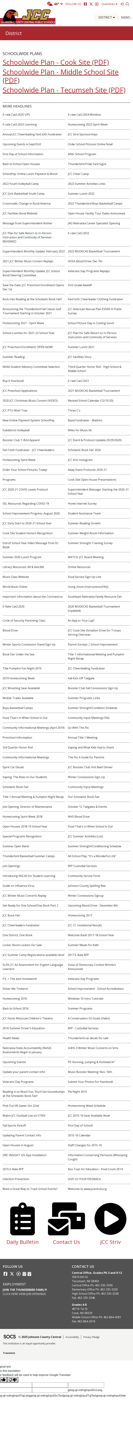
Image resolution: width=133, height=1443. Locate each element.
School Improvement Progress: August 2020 (31, 513)
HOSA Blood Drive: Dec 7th (85, 261)
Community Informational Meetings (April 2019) (34, 728)
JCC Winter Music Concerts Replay (24, 896)
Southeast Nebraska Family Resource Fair (95, 597)
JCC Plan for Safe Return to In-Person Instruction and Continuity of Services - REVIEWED (28, 237)
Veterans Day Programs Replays (89, 271)
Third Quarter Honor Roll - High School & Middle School (94, 369)
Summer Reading (14, 357)
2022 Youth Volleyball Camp (21, 184)
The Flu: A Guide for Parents (86, 757)
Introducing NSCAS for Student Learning (29, 876)
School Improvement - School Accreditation (96, 989)
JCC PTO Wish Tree (15, 410)
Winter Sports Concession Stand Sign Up (29, 644)
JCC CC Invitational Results (85, 925)
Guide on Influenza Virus (18, 886)
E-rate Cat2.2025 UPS (16, 114)
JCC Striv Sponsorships (82, 134)
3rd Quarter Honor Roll (18, 747)
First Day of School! (80, 1125)
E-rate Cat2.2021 (78, 381)
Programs (9, 480)
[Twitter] (91, 4)
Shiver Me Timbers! (15, 989)
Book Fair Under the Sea (18, 654)
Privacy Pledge (91, 1337)
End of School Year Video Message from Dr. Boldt (31, 545)
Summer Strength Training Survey (90, 543)
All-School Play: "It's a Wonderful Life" (92, 856)
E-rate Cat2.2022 (78, 233)
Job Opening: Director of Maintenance (27, 807)
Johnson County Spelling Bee (87, 886)
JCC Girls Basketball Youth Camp (24, 194)
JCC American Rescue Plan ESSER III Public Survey (95, 311)
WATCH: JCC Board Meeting (86, 557)
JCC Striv (110, 1241)
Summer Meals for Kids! (83, 945)
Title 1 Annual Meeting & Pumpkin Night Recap (33, 797)
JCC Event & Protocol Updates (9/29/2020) (95, 440)
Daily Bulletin (22, 1241)
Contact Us (66, 1241)
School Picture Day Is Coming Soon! (91, 323)
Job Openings (11, 866)
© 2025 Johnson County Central (39, 1337)
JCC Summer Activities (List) (85, 836)
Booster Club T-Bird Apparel (21, 440)
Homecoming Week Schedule (86, 1106)
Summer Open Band (16, 846)
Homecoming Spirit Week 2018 (22, 816)
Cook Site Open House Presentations (92, 480)
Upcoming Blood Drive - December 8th (93, 905)
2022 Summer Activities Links (86, 184)
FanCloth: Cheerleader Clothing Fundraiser (95, 299)
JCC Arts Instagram (80, 460)
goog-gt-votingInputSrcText (46, 1395)
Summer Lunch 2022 (81, 194)
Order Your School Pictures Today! (25, 470)
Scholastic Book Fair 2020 (84, 450)
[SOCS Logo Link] (9, 1337)
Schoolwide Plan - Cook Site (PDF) (56, 62)
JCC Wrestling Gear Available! (21, 688)
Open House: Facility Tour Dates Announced (96, 213)
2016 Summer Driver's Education (24, 1028)
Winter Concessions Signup (86, 896)
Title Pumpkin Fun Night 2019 (22, 668)
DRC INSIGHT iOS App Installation (25, 1155)
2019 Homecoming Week (19, 678)
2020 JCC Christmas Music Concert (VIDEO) (30, 400)
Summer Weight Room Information (91, 533)
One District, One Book (17, 935)
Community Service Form (84, 876)
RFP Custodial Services (82, 866)
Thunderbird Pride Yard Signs (87, 164)
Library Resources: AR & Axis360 (23, 567)
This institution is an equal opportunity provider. (29, 1343)
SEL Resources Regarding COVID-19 (26, 503)
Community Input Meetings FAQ (88, 718)
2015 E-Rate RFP (13, 1169)
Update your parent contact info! (24, 1072)
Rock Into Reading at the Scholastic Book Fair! (32, 299)
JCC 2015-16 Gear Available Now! (89, 1115)
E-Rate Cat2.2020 (13, 606)
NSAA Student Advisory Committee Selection (31, 367)
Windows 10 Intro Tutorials (85, 998)
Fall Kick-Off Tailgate (81, 678)
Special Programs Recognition (22, 836)
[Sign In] (122, 4)
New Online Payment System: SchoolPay (28, 420)
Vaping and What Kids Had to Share (91, 747)
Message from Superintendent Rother (27, 223)
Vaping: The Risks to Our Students (25, 777)
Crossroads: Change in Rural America (27, 203)
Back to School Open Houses (21, 164)
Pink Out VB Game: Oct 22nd (21, 1106)
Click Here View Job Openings (24, 1294)
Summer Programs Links (84, 698)
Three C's (74, 410)
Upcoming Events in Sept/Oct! (22, 144)
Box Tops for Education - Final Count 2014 (95, 1169)
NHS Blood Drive (79, 816)
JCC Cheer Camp (78, 174)
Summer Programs (80, 1008)
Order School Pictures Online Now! (90, 144)
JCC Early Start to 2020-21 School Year (27, 523)
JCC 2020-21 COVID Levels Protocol (25, 489)
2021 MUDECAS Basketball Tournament (94, 391)
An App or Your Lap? (81, 620)
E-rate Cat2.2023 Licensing (20, 124)
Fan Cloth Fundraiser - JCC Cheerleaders (28, 450)
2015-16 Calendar (79, 1135)
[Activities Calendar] (24, 1274)
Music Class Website (16, 577)
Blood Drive (10, 630)
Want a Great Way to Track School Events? (30, 1189)
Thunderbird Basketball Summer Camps (29, 856)
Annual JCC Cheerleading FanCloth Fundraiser (32, 134)
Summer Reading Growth (84, 523)
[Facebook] (85, 4)
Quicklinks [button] (109, 4)
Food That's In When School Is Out (25, 718)
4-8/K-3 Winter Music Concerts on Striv (93, 1048)
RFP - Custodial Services (83, 1028)
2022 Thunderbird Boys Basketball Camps (95, 203)
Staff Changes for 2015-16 (85, 1145)
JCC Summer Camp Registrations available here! (33, 955)
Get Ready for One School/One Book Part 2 (30, 905)
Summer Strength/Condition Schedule (92, 708)
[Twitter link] (12, 1274)
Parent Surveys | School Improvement (93, 644)
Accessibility (72, 1337)
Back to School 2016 (16, 1008)
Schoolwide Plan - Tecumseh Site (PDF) (64, 90)
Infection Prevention (16, 1179)
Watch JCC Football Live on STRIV (24, 1115)
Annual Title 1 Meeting (82, 737)
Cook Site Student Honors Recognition (28, 533)
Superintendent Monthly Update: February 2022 (34, 251)
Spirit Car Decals (13, 767)
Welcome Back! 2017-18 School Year (91, 935)
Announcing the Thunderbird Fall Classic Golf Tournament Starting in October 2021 (32, 311)
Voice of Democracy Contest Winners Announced (92, 967)
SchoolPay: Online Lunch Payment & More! (30, 174)
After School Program (82, 154)
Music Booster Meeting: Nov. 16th (90, 1072)
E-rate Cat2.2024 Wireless (84, 114)
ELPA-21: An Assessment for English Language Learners (33, 967)
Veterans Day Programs (83, 979)
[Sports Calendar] (29, 1274)
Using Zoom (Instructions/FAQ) (88, 587)
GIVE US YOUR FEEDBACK (84, 1179)
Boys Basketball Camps (18, 708)
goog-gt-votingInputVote (111, 1395)
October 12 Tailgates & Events (87, 807)
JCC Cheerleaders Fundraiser (21, 925)
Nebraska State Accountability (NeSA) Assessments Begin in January (27, 1050)
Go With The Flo (78, 728)
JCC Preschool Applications (20, 391)
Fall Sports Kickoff (14, 1125)
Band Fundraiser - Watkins (85, 420)
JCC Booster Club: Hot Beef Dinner (90, 767)
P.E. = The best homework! (20, 979)
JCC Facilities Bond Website (20, 213)
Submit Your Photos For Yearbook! (90, 1082)
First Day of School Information (23, 154)
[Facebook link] (5, 1274)
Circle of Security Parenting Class (24, 620)
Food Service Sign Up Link (84, 577)
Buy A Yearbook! (13, 381)
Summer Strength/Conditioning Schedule (94, 846)
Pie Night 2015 (77, 1092)
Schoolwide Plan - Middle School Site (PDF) (61, 76)
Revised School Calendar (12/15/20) (90, 400)
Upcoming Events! (14, 1062)
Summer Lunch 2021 (81, 347)
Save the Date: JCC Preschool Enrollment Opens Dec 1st (33, 287)
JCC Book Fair (11, 915)
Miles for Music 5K (80, 430)
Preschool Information (17, 737)
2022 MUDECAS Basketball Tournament (94, 251)
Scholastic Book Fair (16, 787)
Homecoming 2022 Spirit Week (88, 124)
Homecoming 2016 (15, 998)
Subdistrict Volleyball (16, 430)
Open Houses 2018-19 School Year (25, 826)
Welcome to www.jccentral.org (87, 1189)
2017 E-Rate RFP (78, 955)
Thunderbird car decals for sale (88, 1038)
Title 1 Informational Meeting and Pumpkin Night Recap (96, 656)
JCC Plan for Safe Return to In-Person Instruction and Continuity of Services (92, 335)
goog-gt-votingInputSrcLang (85, 1390)
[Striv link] (18, 1274)
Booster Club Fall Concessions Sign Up (93, 688)
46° (53, 4)
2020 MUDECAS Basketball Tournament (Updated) (94, 609)
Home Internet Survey (82, 503)
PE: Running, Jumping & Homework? (91, 1062)
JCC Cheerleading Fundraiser (86, 668)
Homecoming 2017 (80, 915)
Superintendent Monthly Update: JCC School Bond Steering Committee (31, 273)
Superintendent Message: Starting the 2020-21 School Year (98, 492)
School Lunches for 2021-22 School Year (29, 333)
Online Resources (79, 567)
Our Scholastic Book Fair (84, 797)
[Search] (127, 4)
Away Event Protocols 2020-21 (87, 470)
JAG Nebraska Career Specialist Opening (94, 223)
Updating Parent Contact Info (22, 1135)
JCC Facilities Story (79, 357)
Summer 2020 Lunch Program (22, 557)
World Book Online (15, 587)
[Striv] (97, 4)
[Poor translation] (12, 1380)
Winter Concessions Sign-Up (86, 777)
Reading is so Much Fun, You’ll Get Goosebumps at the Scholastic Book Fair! (34, 1094)
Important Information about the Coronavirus (33, 597)
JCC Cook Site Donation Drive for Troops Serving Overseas (94, 632)
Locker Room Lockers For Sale (22, 945)
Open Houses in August (18, 1145)
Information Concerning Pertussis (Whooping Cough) (97, 1157)
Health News (11, 1038)
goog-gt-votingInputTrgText (79, 1395)
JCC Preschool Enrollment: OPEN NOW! (28, 347)
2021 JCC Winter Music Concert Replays (28, 261)
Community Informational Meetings (26, 757)
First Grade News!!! (80, 285)
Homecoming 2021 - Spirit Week (23, 323)
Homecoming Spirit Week (19, 460)
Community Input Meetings (86, 787)
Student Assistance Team (84, 513)
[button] (115, 17)
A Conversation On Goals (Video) (89, 1018)
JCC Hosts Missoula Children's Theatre (28, 1018)
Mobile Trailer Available (18, 698)
